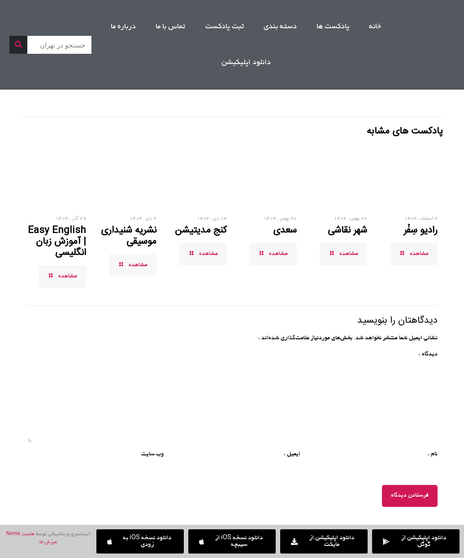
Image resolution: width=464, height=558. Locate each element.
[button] (140, 541)
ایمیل (291, 454)
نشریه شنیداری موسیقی (128, 236)
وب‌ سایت (152, 454)
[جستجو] (18, 45)
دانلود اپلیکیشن (246, 63)
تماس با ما (170, 27)
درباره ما (123, 27)
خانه (375, 27)
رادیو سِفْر (420, 230)
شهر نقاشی (347, 230)
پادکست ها (333, 27)
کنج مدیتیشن (201, 230)
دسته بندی (280, 27)
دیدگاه (428, 354)
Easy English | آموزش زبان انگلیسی (57, 241)
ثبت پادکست (224, 27)
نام (432, 454)
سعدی (285, 230)
